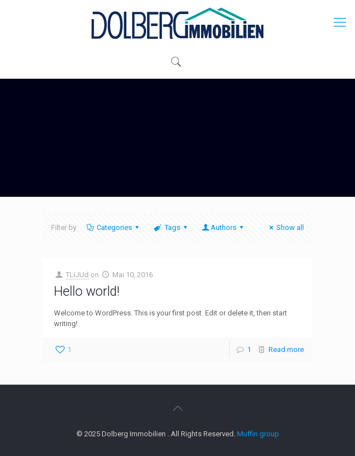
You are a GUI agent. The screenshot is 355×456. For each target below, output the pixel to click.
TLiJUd (77, 274)
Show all (285, 227)
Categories (113, 227)
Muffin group (258, 434)
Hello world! (87, 291)
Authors (224, 227)
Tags (171, 227)
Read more (286, 349)
